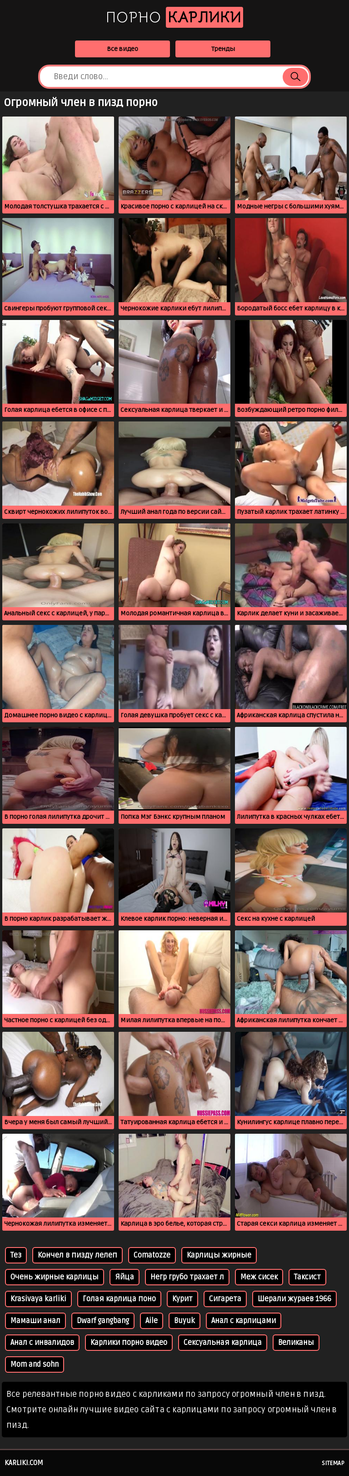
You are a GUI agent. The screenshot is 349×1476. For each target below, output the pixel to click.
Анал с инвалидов (42, 1342)
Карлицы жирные (219, 1255)
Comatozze (152, 1255)
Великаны (296, 1342)
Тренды (223, 49)
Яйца (124, 1277)
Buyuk (184, 1320)
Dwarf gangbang (103, 1320)
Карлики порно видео (128, 1342)
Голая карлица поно (119, 1299)
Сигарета (225, 1299)
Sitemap (333, 1463)
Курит (182, 1299)
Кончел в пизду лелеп (77, 1255)
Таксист (307, 1277)
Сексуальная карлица (223, 1342)
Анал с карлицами (243, 1320)
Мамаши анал (35, 1320)
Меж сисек (259, 1277)
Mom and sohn (34, 1364)
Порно (174, 17)
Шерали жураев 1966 (294, 1299)
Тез (15, 1255)
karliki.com (24, 1463)
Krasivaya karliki (38, 1299)
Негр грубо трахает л (187, 1277)
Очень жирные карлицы (54, 1277)
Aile (151, 1320)
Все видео (122, 49)
